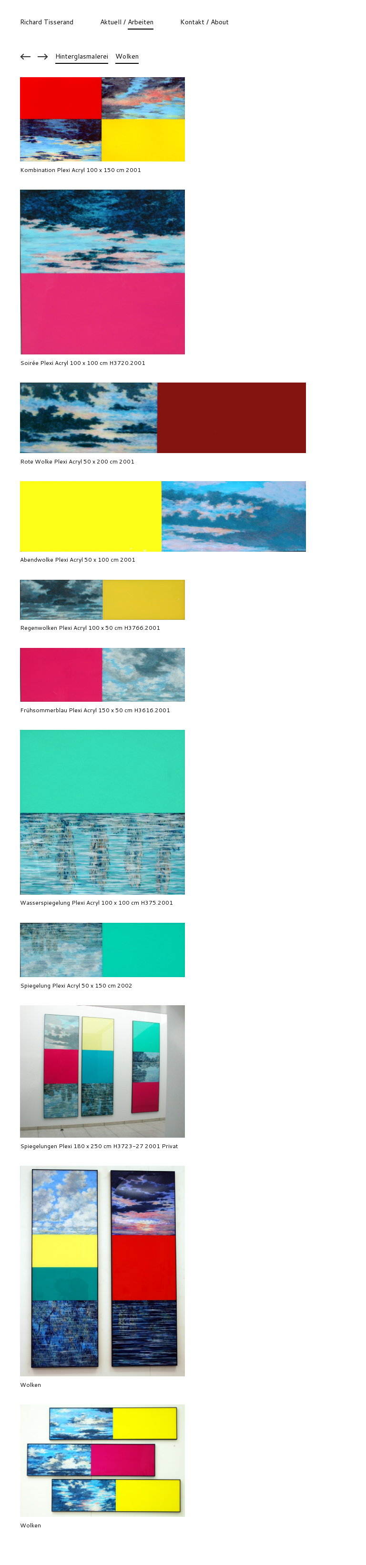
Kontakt (192, 22)
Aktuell (111, 22)
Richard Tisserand (46, 22)
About (220, 22)
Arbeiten (140, 22)
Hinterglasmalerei (81, 56)
